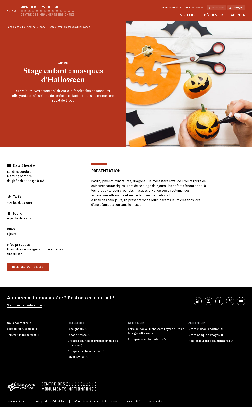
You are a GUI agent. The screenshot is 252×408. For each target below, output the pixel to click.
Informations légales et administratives (95, 402)
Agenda (238, 15)
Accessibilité (133, 402)
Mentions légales (16, 402)
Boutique (236, 7)
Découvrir (213, 15)
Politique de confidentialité (50, 402)
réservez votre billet (28, 267)
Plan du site (155, 402)
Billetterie (216, 7)
